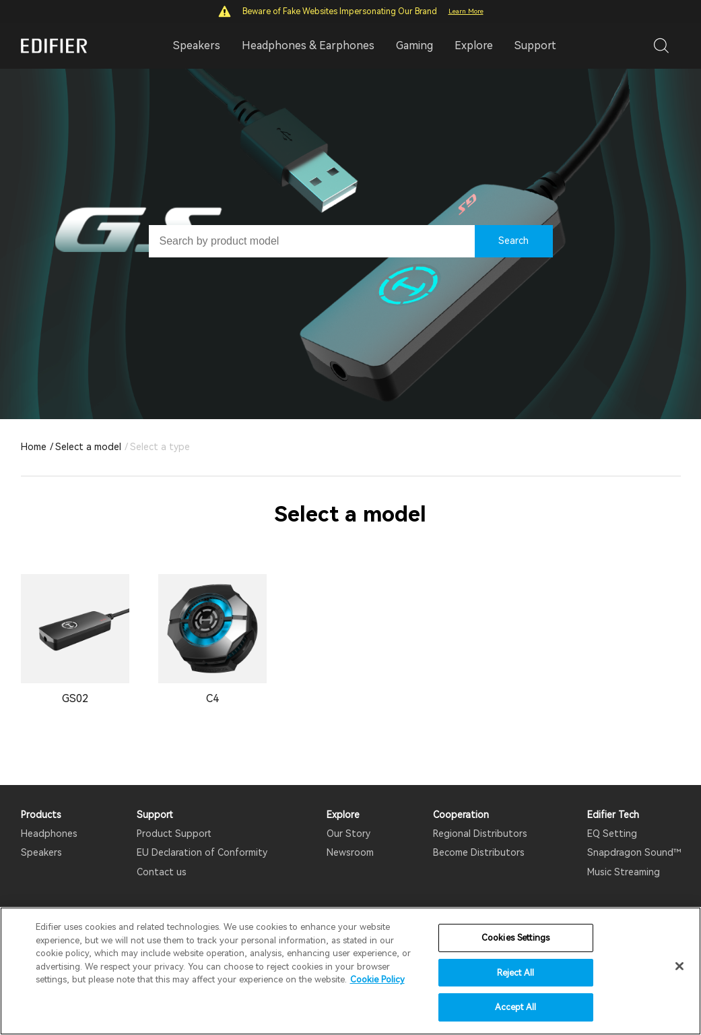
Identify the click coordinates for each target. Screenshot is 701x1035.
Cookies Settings (515, 938)
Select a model (88, 446)
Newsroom (350, 852)
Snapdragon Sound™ (634, 852)
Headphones (49, 833)
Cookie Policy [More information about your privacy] (377, 979)
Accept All (515, 1007)
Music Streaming (623, 872)
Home (33, 446)
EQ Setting (612, 833)
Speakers (41, 852)
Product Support (174, 833)
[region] (350, 971)
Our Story (348, 833)
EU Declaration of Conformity (202, 852)
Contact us (162, 872)
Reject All (515, 973)
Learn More (465, 11)
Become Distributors (479, 852)
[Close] (679, 966)
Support (535, 45)
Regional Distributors (480, 833)
